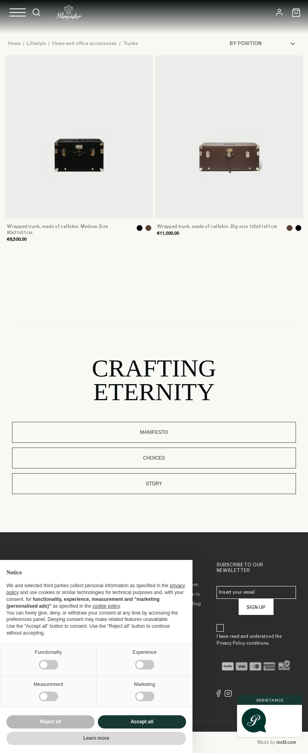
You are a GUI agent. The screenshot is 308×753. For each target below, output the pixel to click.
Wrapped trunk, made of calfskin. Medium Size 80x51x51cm (57, 229)
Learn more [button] (96, 738)
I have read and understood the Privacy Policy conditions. (249, 640)
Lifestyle (36, 43)
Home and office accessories (84, 43)
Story (154, 483)
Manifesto (154, 432)
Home (14, 43)
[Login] (279, 12)
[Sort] (265, 43)
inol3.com (286, 743)
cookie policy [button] (106, 606)
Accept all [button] (142, 722)
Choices (154, 458)
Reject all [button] (50, 722)
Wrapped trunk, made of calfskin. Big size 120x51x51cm (217, 226)
